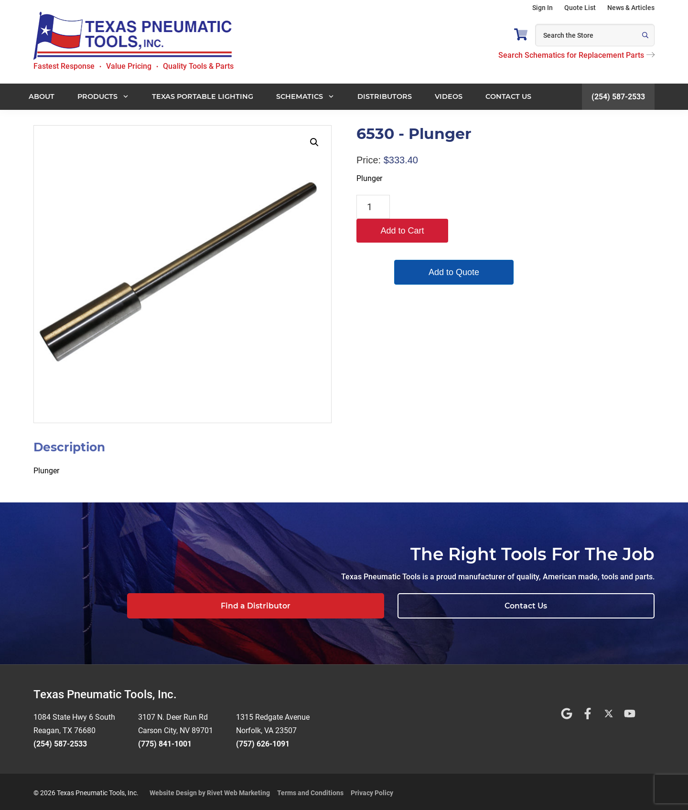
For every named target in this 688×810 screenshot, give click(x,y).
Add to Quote (439, 248)
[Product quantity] (373, 207)
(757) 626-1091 (263, 741)
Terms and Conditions (310, 790)
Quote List (580, 7)
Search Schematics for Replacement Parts (576, 55)
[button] (314, 142)
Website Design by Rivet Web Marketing (210, 790)
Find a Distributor (462, 605)
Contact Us (595, 605)
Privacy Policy (372, 790)
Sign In (542, 7)
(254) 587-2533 (618, 96)
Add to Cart (439, 207)
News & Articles (631, 7)
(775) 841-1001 (165, 741)
